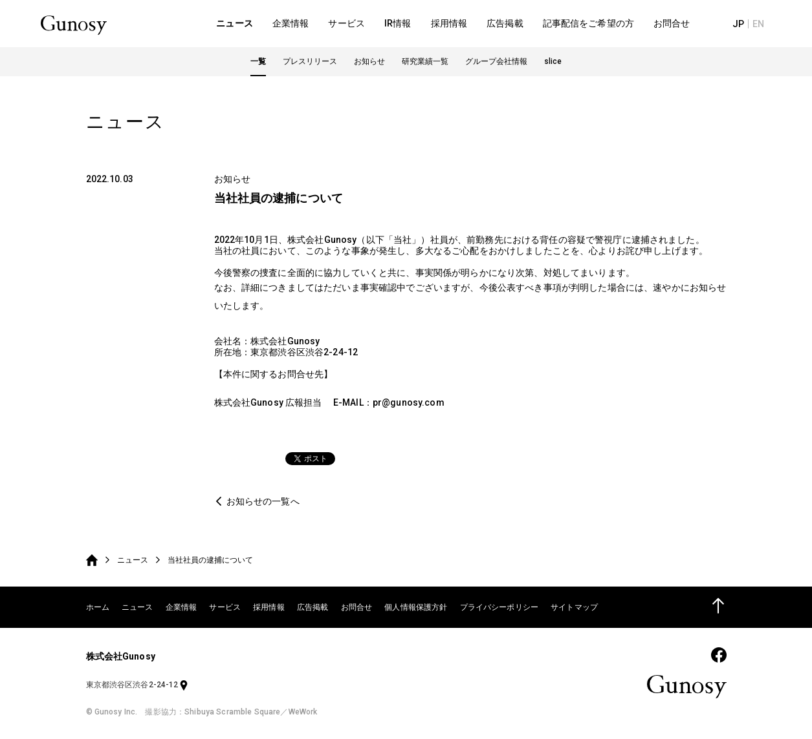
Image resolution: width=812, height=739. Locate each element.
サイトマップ (574, 607)
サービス (225, 607)
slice (553, 65)
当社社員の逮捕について (210, 560)
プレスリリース (310, 65)
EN (763, 25)
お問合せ (357, 607)
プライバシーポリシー (499, 607)
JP (744, 25)
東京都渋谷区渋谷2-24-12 (137, 684)
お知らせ (369, 65)
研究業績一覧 (425, 65)
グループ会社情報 (496, 65)
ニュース (132, 560)
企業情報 (181, 607)
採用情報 (269, 607)
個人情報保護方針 (415, 607)
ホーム (97, 607)
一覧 (258, 65)
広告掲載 (313, 607)
